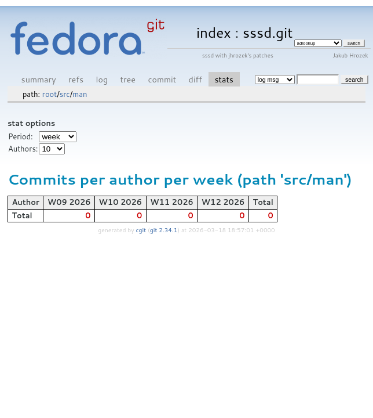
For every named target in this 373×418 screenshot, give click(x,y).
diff (195, 79)
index (213, 32)
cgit (142, 230)
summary (38, 79)
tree (128, 79)
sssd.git (268, 32)
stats (223, 79)
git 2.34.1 (164, 230)
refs (75, 79)
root (49, 94)
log (102, 79)
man (79, 94)
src (65, 94)
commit (162, 79)
